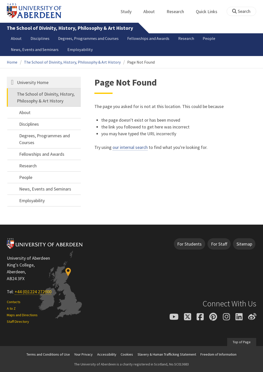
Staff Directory (18, 321)
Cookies (127, 354)
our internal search (130, 147)
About (151, 11)
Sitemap (244, 244)
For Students (189, 244)
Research (178, 11)
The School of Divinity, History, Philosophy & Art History (70, 28)
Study (129, 11)
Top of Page (242, 342)
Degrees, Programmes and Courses (88, 38)
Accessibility (106, 354)
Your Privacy (83, 354)
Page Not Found (141, 62)
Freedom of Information (218, 354)
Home (12, 62)
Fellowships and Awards (148, 38)
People (209, 38)
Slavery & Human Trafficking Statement (167, 354)
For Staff (219, 244)
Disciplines (40, 38)
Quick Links (209, 11)
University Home (32, 82)
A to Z (11, 308)
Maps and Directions (22, 315)
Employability (80, 49)
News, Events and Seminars (35, 49)
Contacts (13, 302)
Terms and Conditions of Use (48, 354)
